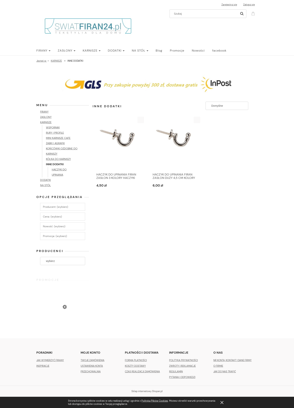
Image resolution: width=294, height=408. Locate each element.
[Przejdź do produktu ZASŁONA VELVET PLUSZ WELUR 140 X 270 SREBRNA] (62, 322)
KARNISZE (46, 122)
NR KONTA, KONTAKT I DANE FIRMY (232, 360)
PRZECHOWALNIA (91, 371)
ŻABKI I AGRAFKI (55, 143)
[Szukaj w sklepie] (204, 14)
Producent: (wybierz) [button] (55, 206)
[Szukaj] (242, 13)
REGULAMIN (176, 371)
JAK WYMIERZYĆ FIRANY (50, 360)
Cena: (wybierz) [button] (52, 216)
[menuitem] (47, 50)
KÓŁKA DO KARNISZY (58, 159)
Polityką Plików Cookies (154, 400)
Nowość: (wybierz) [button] (54, 226)
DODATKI (45, 180)
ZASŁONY (46, 117)
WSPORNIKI (53, 127)
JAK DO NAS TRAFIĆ (224, 371)
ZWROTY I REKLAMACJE (182, 366)
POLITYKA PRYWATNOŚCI (183, 360)
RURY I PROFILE (55, 132)
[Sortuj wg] (227, 106)
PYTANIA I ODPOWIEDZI (182, 377)
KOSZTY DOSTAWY (135, 366)
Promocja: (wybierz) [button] (55, 236)
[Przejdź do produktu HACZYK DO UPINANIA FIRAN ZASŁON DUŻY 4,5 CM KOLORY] (175, 143)
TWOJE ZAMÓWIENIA (92, 360)
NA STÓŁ (45, 185)
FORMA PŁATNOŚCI (136, 360)
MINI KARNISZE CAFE (58, 138)
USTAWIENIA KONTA (92, 366)
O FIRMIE (218, 366)
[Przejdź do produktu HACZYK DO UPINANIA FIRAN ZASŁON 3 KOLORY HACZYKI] (118, 143)
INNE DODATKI (55, 164)
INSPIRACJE (42, 366)
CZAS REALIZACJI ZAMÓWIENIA (142, 371)
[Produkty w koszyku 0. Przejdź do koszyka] (253, 13)
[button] (140, 120)
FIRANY (44, 111)
